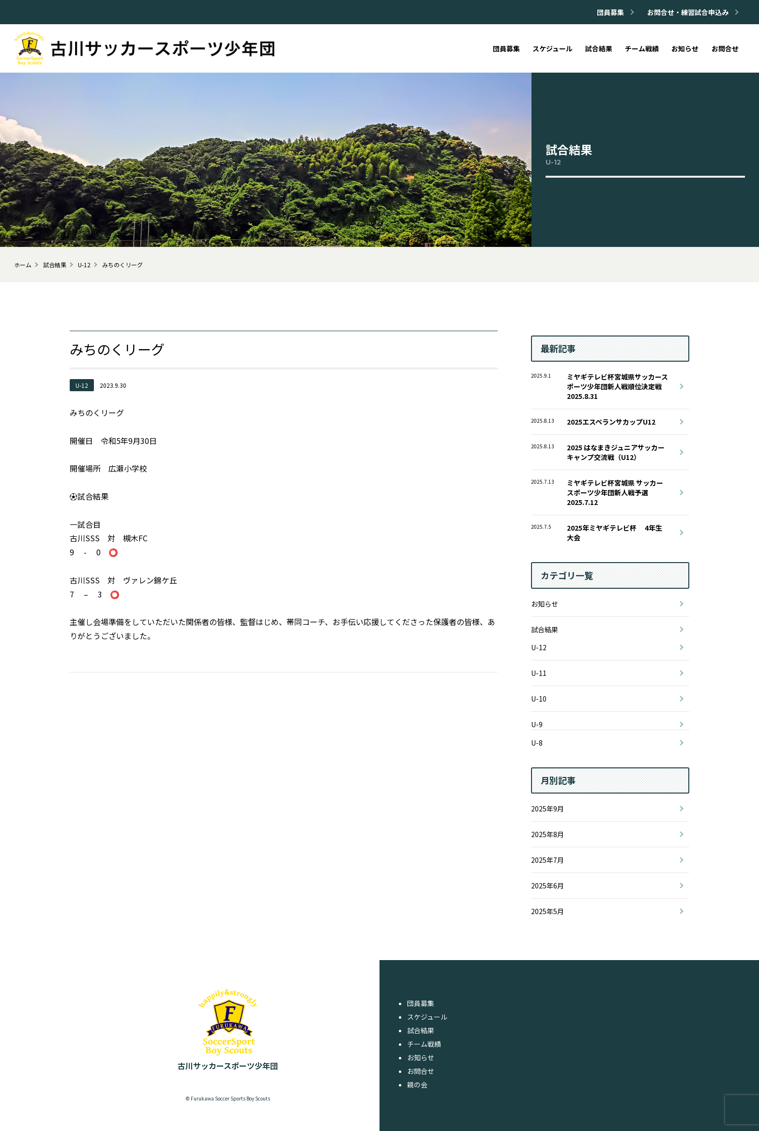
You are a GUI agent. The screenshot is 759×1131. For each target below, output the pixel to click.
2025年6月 (547, 885)
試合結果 (544, 629)
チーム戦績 (424, 1044)
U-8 (537, 743)
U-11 (538, 673)
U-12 (538, 647)
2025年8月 (547, 834)
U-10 (538, 698)
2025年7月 (547, 860)
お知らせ (544, 604)
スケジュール (427, 1017)
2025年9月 (547, 808)
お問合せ (420, 1071)
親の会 (417, 1084)
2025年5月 (547, 911)
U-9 (537, 724)
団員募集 (420, 1003)
